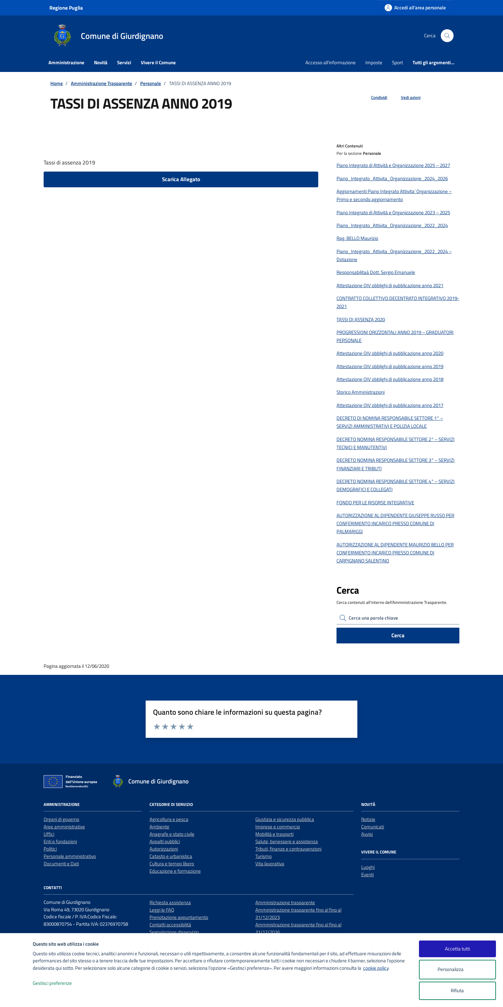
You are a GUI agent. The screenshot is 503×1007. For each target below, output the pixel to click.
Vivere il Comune (158, 62)
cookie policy (375, 968)
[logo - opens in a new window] (16, 995)
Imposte (373, 62)
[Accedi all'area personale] (415, 7)
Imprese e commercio (277, 826)
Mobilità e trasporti (274, 834)
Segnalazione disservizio (174, 932)
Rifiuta (457, 990)
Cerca (398, 635)
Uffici (49, 834)
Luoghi (368, 867)
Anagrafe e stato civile (171, 834)
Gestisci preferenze (59, 983)
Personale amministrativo (70, 856)
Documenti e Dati (61, 863)
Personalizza (457, 969)
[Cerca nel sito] (447, 35)
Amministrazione (66, 62)
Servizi (124, 62)
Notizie (368, 819)
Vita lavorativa (269, 863)
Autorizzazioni (163, 848)
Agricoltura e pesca (168, 819)
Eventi (367, 874)
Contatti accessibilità (170, 924)
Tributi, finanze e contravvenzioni (288, 848)
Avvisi (367, 834)
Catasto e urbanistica (170, 856)
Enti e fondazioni (60, 841)
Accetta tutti (457, 948)
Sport (397, 62)
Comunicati (372, 826)
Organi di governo (61, 819)
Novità (100, 62)
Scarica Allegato (181, 179)
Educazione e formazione (175, 871)
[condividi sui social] (374, 98)
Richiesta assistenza (170, 902)
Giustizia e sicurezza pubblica (284, 819)
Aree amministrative (64, 826)
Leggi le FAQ (161, 910)
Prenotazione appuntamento (178, 917)
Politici (50, 848)
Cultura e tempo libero (171, 863)
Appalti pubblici (164, 841)
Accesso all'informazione (330, 62)
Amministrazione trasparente (285, 902)
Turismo (263, 856)
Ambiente (159, 826)
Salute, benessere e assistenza (286, 841)
